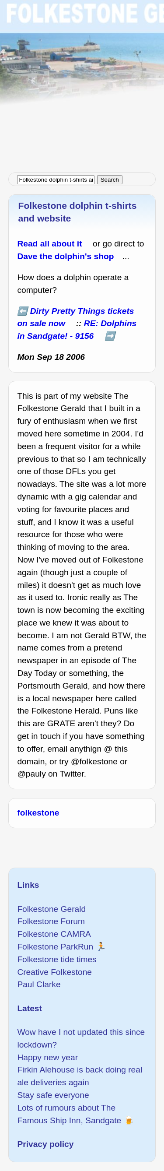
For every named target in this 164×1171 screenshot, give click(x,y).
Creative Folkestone (54, 972)
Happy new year (47, 1057)
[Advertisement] (82, 82)
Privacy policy (45, 1144)
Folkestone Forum (51, 921)
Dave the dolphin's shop (65, 256)
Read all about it (49, 243)
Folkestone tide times (56, 959)
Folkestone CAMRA (54, 934)
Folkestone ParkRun (55, 946)
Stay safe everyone (53, 1095)
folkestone (38, 812)
